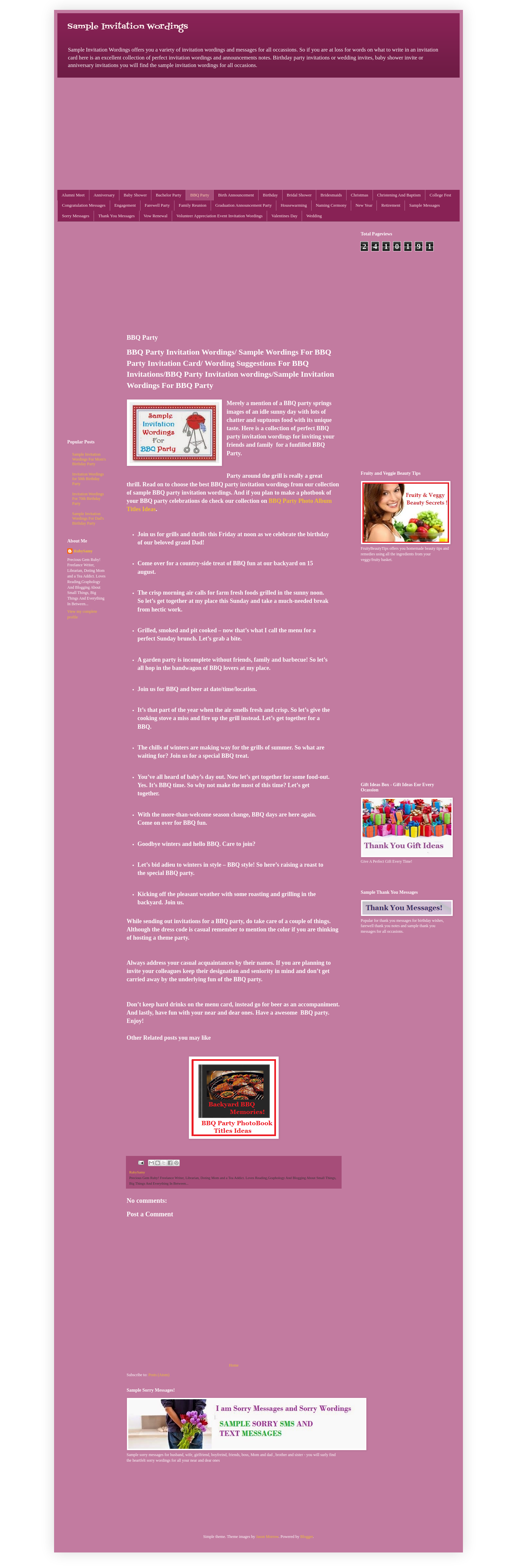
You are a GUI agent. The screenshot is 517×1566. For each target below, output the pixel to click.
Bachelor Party (168, 194)
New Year (363, 205)
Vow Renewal (155, 215)
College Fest (440, 194)
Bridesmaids (331, 194)
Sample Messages (424, 205)
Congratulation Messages (84, 205)
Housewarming (294, 205)
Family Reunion (192, 205)
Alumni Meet (73, 194)
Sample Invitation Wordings (127, 26)
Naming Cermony (331, 205)
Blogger (306, 1536)
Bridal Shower (299, 194)
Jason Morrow (267, 1536)
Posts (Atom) (158, 1375)
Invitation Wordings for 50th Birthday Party (88, 479)
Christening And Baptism (399, 194)
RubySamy (83, 551)
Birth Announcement (236, 194)
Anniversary (104, 194)
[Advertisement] (258, 133)
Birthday (270, 194)
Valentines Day (284, 215)
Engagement (125, 205)
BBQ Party (199, 194)
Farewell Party (157, 205)
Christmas (359, 194)
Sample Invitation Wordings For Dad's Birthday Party (88, 518)
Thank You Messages (116, 215)
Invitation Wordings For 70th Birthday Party (88, 499)
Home (233, 1365)
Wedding (314, 215)
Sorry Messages (75, 215)
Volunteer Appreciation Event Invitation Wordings (219, 215)
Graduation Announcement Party (243, 205)
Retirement (390, 205)
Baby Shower (135, 194)
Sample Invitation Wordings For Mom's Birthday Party (89, 459)
